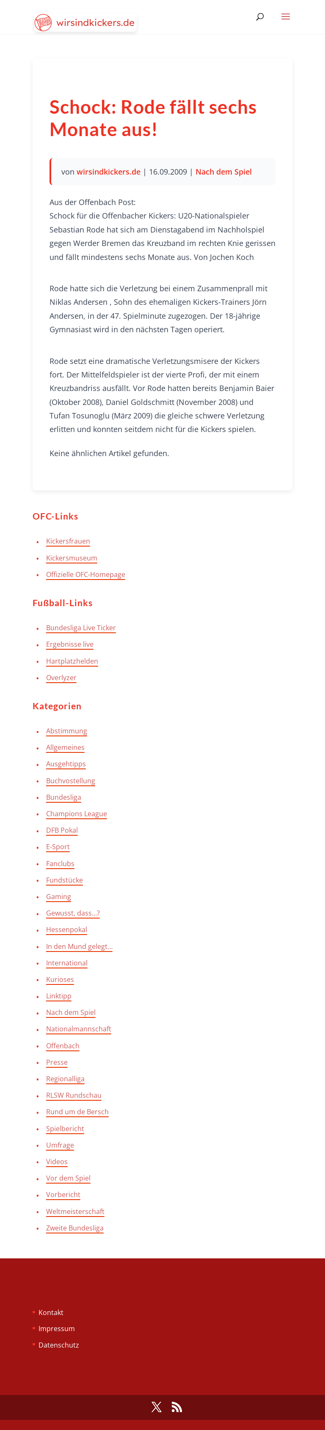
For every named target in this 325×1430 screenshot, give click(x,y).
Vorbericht (63, 1194)
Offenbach (63, 1045)
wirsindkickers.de (108, 172)
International (67, 963)
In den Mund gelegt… (79, 946)
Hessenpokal (66, 929)
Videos (57, 1161)
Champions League (76, 813)
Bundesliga (63, 797)
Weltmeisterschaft (75, 1211)
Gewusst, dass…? (73, 913)
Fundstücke (64, 880)
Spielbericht (65, 1128)
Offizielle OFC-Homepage (85, 574)
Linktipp (59, 996)
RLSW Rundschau (74, 1095)
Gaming (58, 896)
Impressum (57, 1328)
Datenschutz (59, 1345)
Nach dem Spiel (224, 172)
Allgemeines (65, 747)
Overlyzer (61, 677)
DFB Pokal (62, 830)
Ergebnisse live (70, 644)
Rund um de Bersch (77, 1111)
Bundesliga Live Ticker (81, 627)
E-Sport (58, 846)
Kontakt (51, 1312)
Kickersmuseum (71, 558)
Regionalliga (65, 1078)
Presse (57, 1062)
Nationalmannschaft (78, 1029)
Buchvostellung (70, 780)
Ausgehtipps (66, 763)
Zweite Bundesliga (75, 1228)
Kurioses (60, 979)
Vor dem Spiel (68, 1178)
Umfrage (60, 1145)
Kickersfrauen (68, 541)
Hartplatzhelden (72, 661)
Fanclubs (60, 863)
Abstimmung (66, 731)
